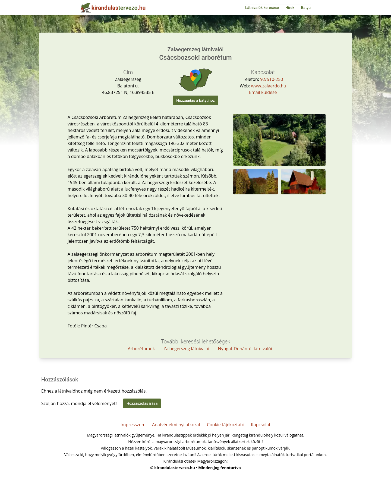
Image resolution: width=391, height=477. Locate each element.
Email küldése (263, 92)
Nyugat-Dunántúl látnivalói (245, 349)
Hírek (289, 7)
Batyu (306, 7)
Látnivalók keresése (262, 7)
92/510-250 (271, 79)
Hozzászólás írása (142, 403)
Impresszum (133, 425)
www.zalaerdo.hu (268, 86)
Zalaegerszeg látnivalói (186, 349)
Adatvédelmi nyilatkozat (176, 425)
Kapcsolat (260, 425)
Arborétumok (141, 349)
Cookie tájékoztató (225, 425)
